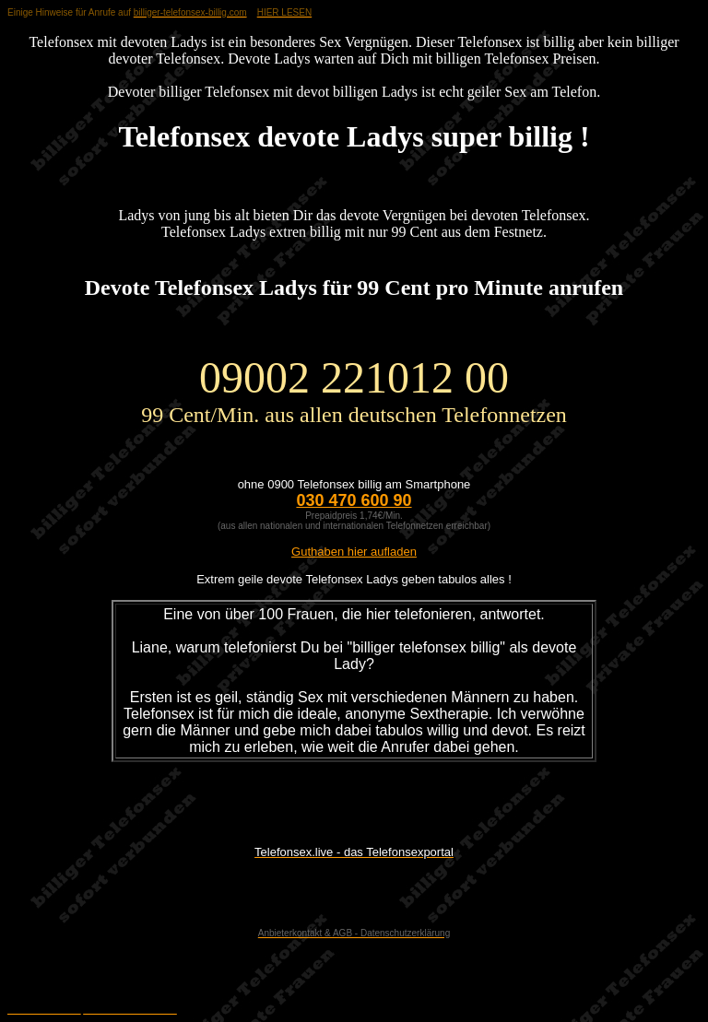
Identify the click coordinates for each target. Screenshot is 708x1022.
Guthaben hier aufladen (354, 551)
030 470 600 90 (353, 500)
